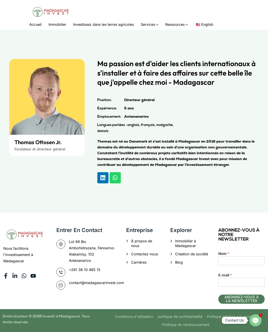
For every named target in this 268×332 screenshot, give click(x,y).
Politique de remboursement (185, 324)
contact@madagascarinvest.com (96, 282)
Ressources (175, 24)
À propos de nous (141, 243)
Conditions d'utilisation (134, 316)
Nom (223, 253)
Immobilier (57, 24)
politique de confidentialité (180, 316)
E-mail (225, 275)
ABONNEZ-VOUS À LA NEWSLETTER (241, 299)
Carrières (139, 262)
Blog (179, 262)
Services (148, 24)
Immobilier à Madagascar (185, 243)
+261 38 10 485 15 (84, 269)
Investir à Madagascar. (62, 316)
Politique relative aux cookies (231, 316)
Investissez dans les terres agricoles (103, 24)
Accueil (35, 24)
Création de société (191, 254)
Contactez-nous (144, 254)
